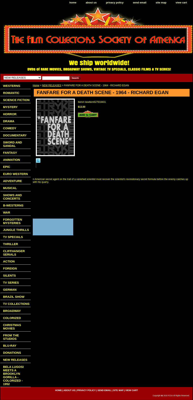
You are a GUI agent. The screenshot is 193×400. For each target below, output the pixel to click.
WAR (6, 212)
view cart (181, 2)
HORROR (10, 114)
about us (91, 2)
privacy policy (115, 2)
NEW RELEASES (51, 85)
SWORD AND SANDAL (12, 144)
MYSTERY (10, 107)
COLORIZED (12, 318)
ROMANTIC (11, 93)
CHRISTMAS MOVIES (12, 326)
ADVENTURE (12, 181)
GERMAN (10, 289)
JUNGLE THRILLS (16, 230)
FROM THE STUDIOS (11, 337)
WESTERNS (11, 85)
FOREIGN (10, 268)
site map (161, 2)
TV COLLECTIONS (16, 303)
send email (139, 2)
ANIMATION (11, 159)
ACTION (9, 261)
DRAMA (8, 121)
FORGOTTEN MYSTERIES (12, 221)
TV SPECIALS (13, 237)
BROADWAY (12, 311)
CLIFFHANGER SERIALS (14, 252)
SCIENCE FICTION (16, 100)
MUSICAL (10, 188)
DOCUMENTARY (15, 135)
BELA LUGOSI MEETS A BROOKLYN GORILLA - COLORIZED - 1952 (13, 375)
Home (36, 85)
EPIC (6, 166)
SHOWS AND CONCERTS (12, 196)
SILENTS (9, 275)
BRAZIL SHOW (13, 296)
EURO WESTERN (15, 174)
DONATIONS (12, 352)
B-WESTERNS (13, 205)
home (72, 2)
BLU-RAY (9, 345)
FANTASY (10, 152)
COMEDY (9, 128)
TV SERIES (11, 282)
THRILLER (10, 244)
